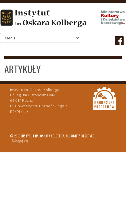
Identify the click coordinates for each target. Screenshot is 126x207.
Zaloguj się (20, 140)
